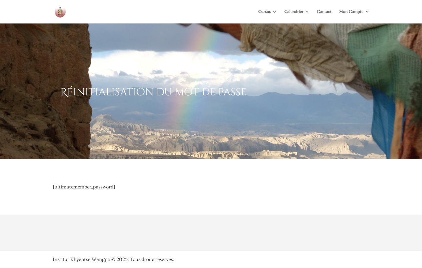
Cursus (264, 12)
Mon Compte (351, 12)
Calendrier (293, 12)
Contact (324, 12)
